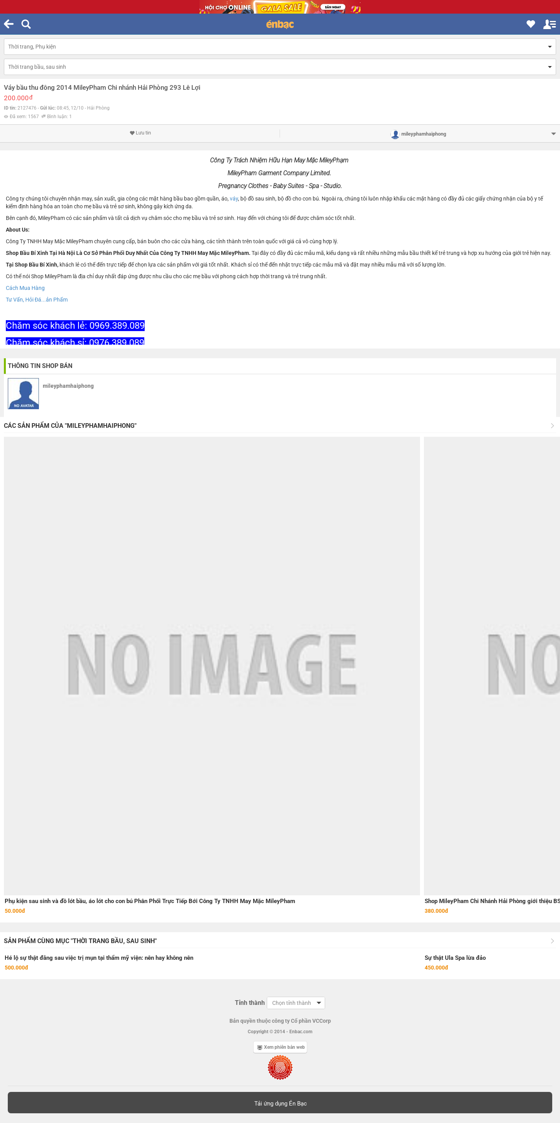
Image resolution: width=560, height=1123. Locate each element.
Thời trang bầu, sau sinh (37, 67)
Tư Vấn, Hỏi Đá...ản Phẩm (37, 299)
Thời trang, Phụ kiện (32, 47)
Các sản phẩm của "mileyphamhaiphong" (70, 425)
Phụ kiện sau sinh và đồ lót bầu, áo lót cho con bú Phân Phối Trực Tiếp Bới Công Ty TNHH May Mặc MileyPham (150, 901)
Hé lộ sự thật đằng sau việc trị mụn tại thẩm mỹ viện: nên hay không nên (99, 957)
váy (234, 198)
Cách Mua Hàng (25, 288)
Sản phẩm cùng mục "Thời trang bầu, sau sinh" (80, 941)
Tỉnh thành (250, 1002)
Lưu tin (140, 133)
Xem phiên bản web (281, 1047)
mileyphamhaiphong (68, 386)
